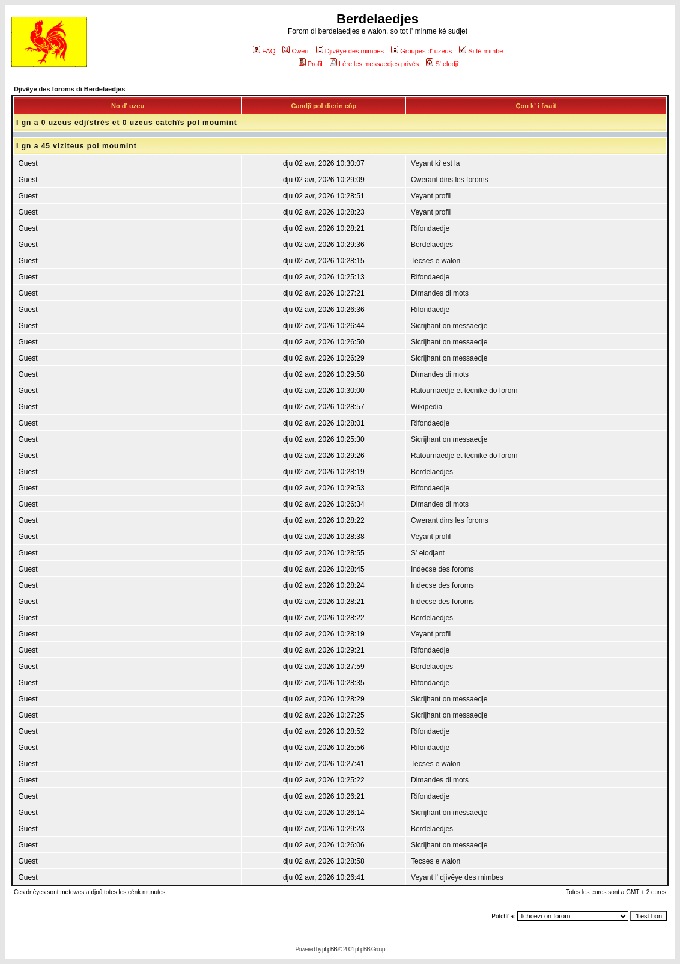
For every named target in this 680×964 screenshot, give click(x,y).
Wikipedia (426, 407)
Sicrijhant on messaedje (449, 326)
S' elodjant (428, 553)
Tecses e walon (435, 261)
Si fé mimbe (481, 51)
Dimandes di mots (440, 293)
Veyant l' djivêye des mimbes (457, 877)
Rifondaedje (430, 228)
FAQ (264, 51)
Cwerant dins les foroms (449, 179)
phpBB (329, 949)
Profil (311, 63)
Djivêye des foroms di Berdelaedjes (69, 89)
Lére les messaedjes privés (374, 63)
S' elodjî (442, 63)
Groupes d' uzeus (421, 51)
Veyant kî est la (435, 163)
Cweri (295, 51)
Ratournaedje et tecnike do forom (464, 390)
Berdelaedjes (432, 244)
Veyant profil (431, 196)
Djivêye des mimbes (350, 51)
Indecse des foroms (442, 569)
